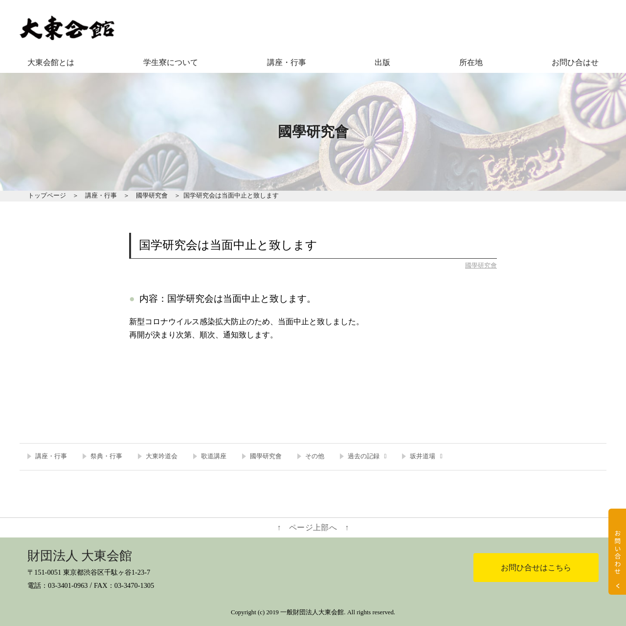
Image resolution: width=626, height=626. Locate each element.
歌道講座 (213, 456)
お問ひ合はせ (575, 62)
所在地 (471, 62)
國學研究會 (152, 195)
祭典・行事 (106, 456)
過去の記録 (364, 456)
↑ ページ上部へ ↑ (313, 527)
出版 (382, 62)
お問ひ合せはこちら (536, 567)
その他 (314, 456)
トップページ (47, 195)
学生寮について (170, 62)
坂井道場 (422, 456)
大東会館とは (50, 62)
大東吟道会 (162, 456)
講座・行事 (286, 62)
